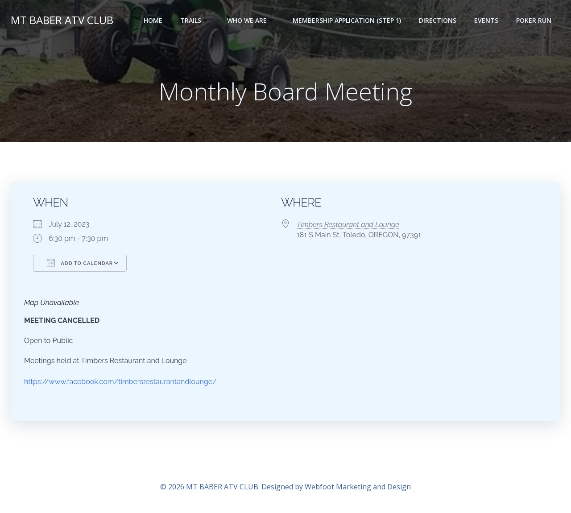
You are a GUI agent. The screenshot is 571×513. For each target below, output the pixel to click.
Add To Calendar (80, 263)
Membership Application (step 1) (347, 20)
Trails (194, 20)
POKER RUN (533, 20)
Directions (437, 20)
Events (486, 20)
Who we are (251, 20)
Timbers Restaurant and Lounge (348, 224)
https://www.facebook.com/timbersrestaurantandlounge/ (120, 381)
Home (153, 20)
